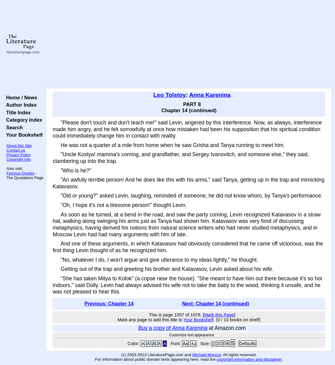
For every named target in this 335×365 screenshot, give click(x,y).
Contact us (15, 150)
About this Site (19, 145)
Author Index (20, 105)
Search (13, 127)
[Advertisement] (189, 44)
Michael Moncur (206, 354)
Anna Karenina (210, 95)
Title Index (17, 112)
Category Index (22, 120)
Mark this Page (219, 314)
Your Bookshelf (23, 135)
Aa (185, 343)
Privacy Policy (18, 155)
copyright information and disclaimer (249, 359)
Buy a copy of (172, 328)
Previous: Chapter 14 (108, 303)
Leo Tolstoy (169, 95)
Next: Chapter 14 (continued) (215, 303)
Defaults (247, 343)
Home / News (20, 97)
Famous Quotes (20, 173)
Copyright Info (18, 159)
